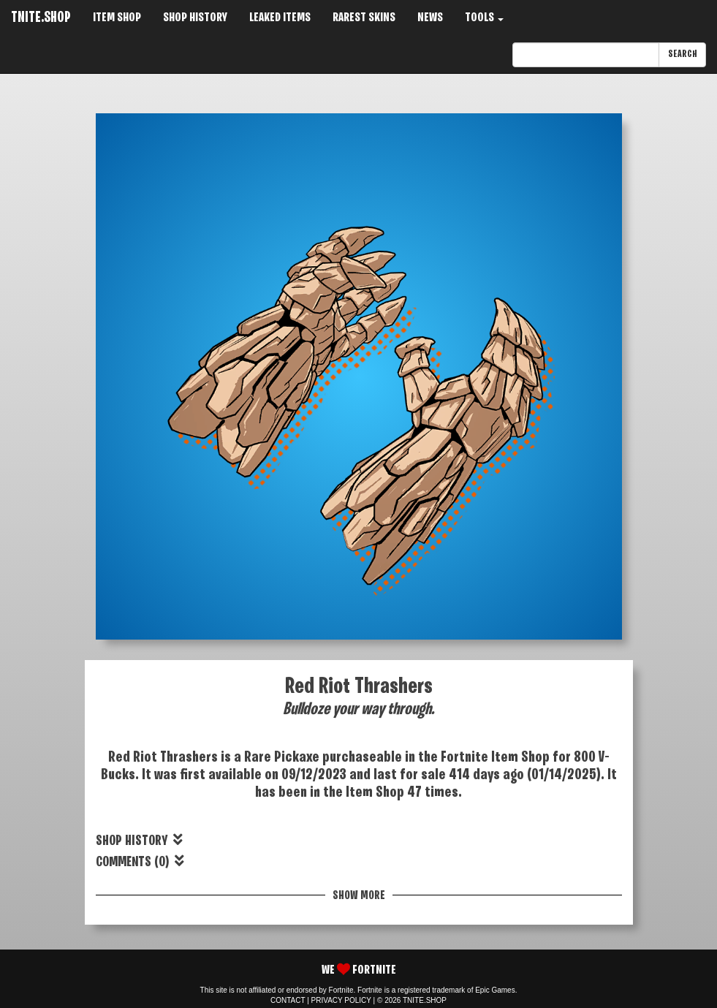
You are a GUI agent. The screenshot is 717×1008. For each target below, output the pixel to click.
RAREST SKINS (364, 18)
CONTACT (287, 1000)
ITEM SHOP (117, 18)
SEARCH (682, 54)
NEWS (430, 18)
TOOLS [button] (484, 18)
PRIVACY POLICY (341, 1000)
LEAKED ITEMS (280, 18)
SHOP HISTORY (195, 18)
